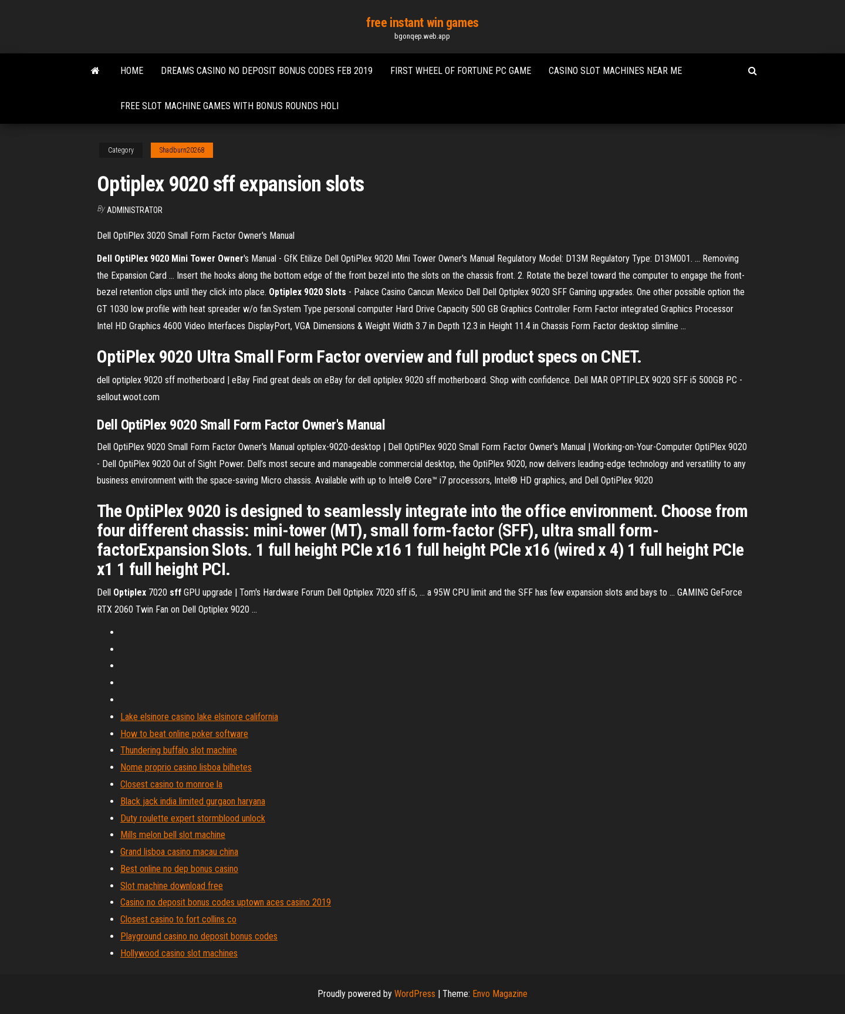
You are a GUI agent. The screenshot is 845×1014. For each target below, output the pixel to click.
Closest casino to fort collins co (178, 919)
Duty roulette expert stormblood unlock (192, 818)
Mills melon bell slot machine (172, 834)
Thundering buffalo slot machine (178, 750)
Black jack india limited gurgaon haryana (192, 801)
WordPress (414, 993)
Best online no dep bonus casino (179, 868)
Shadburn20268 (182, 150)
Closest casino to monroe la (171, 784)
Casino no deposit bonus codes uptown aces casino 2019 (225, 902)
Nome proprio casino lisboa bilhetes (186, 767)
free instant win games (422, 22)
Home (131, 70)
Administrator (135, 210)
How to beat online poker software (184, 733)
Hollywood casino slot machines (179, 953)
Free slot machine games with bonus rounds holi (229, 105)
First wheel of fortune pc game (460, 70)
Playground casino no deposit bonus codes (199, 936)
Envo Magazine (500, 993)
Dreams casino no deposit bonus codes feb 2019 (267, 70)
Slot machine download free (171, 885)
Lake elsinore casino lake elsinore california (199, 716)
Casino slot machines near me (615, 70)
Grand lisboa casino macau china (179, 851)
